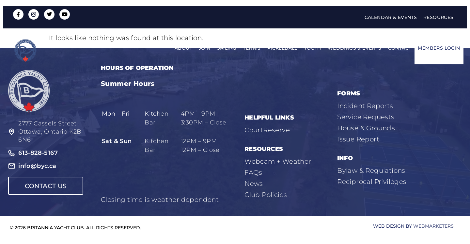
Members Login (439, 48)
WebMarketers (433, 226)
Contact (400, 48)
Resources (438, 17)
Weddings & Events (355, 48)
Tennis (251, 48)
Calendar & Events (390, 17)
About (183, 48)
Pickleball (282, 48)
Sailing (227, 48)
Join (205, 48)
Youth (312, 48)
